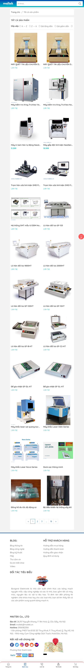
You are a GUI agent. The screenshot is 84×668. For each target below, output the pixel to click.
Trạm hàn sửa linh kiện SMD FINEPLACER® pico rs (26, 185)
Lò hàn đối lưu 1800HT (21, 266)
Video (12, 566)
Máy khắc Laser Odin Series (56, 427)
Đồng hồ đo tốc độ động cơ (23, 507)
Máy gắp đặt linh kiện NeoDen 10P (58, 145)
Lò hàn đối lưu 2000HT (53, 266)
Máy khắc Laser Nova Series (24, 467)
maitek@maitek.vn (24, 624)
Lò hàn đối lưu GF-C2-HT (54, 346)
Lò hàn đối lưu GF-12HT (54, 306)
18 (51, 521)
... (46, 521)
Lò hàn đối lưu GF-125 (53, 225)
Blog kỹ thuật (16, 552)
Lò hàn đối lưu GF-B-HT (21, 346)
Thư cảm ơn (15, 559)
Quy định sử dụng (51, 556)
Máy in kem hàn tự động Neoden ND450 (26, 145)
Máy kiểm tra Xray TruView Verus (26, 105)
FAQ (12, 556)
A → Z (23, 26)
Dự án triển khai (17, 563)
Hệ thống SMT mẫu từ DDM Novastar (26, 225)
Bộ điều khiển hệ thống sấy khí (57, 507)
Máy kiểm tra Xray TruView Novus (58, 105)
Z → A (33, 26)
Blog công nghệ (17, 549)
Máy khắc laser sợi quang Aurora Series (26, 427)
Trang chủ (15, 12)
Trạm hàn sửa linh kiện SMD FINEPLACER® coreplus (58, 185)
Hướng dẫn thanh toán (53, 549)
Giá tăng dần (46, 26)
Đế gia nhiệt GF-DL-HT (21, 386)
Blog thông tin (16, 545)
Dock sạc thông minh (53, 467)
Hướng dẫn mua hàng (53, 545)
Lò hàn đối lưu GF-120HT (22, 306)
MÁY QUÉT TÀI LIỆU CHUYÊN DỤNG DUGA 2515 (26, 64)
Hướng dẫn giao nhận (53, 552)
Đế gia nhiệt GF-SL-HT (53, 386)
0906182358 (23, 627)
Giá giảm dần (62, 26)
